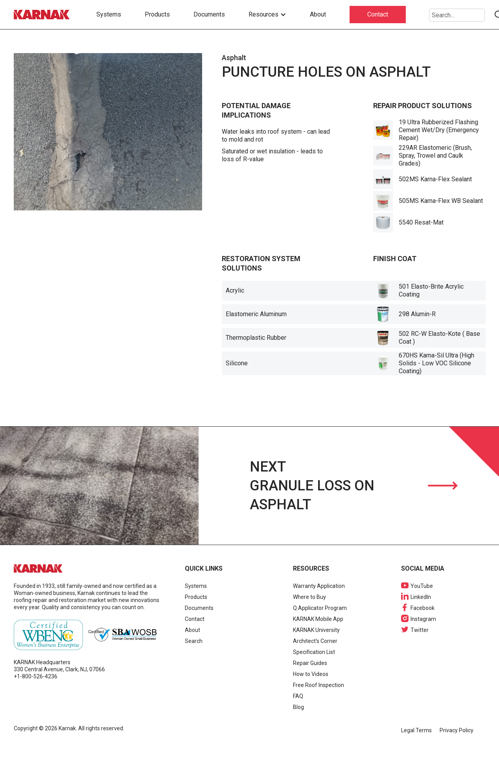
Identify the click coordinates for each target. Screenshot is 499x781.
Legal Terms (416, 730)
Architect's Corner (315, 641)
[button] (267, 14)
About (318, 14)
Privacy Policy (456, 730)
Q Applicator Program (320, 608)
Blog (298, 707)
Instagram (423, 619)
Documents (209, 14)
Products (157, 14)
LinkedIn (421, 597)
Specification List (314, 652)
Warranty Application (319, 586)
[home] (43, 14)
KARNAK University (316, 630)
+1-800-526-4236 (35, 676)
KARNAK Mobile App (318, 619)
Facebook (423, 608)
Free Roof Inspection (318, 685)
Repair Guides (310, 663)
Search (194, 641)
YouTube (422, 586)
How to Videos (310, 674)
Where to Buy (309, 597)
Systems (108, 14)
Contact (377, 14)
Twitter (420, 630)
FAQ (298, 696)
